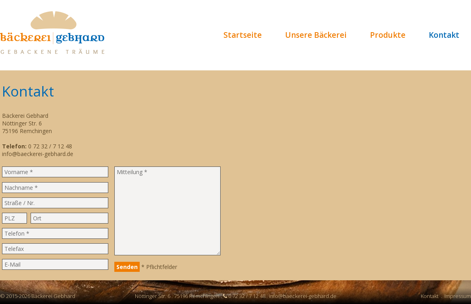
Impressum (457, 296)
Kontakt (444, 35)
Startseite (242, 35)
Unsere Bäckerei (316, 35)
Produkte (387, 35)
